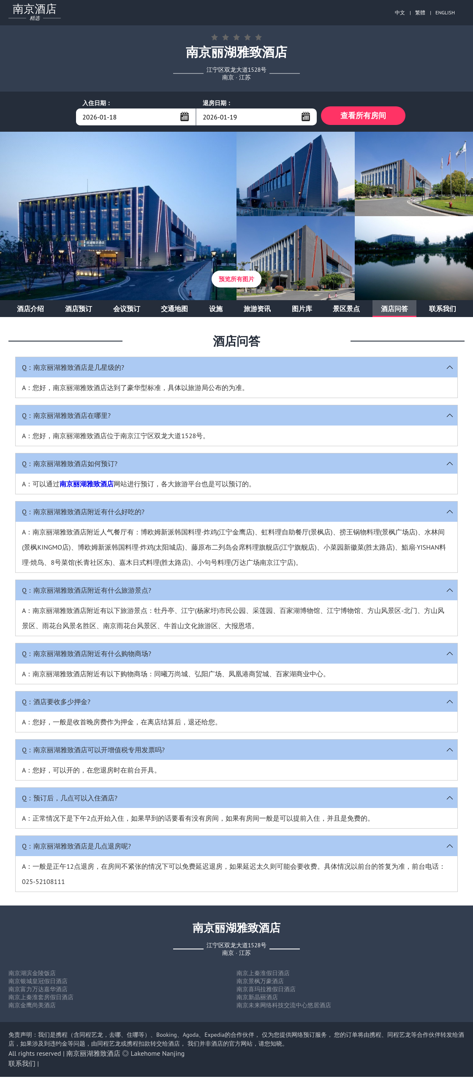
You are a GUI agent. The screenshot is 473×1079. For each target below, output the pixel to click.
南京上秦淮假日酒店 (263, 975)
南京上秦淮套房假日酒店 (40, 999)
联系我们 (442, 310)
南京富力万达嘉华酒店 (38, 991)
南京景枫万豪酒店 (260, 983)
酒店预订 (78, 310)
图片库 (302, 310)
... (184, 116)
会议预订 (126, 310)
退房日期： (217, 103)
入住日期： (97, 103)
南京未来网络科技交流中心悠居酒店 (283, 1007)
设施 (216, 310)
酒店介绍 (30, 310)
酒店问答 (394, 310)
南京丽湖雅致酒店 (87, 486)
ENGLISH (445, 12)
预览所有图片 (236, 281)
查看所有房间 (363, 117)
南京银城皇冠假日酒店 (38, 983)
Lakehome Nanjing (158, 1055)
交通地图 (174, 310)
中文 (400, 12)
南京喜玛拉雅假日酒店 (266, 991)
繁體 (420, 12)
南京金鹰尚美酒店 (32, 1007)
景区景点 (346, 310)
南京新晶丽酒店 (257, 999)
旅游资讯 (257, 310)
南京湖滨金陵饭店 (32, 975)
